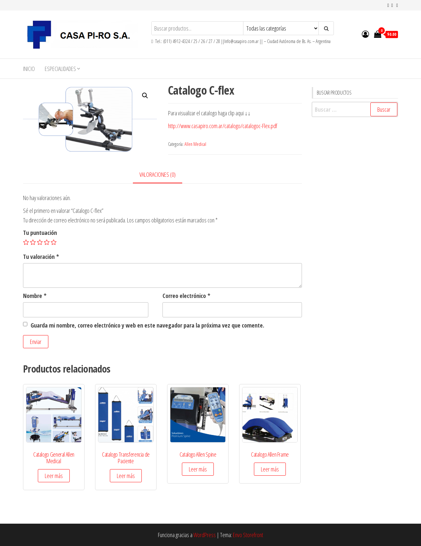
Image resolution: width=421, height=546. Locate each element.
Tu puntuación (40, 233)
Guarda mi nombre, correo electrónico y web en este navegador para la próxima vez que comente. (147, 325)
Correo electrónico (186, 296)
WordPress (204, 535)
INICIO (29, 69)
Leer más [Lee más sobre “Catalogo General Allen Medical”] (54, 476)
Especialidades (60, 69)
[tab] (162, 175)
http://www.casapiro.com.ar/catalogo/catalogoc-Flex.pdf (222, 126)
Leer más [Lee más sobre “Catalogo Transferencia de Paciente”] (126, 476)
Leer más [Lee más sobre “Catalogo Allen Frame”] (270, 469)
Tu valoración (41, 257)
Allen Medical (195, 144)
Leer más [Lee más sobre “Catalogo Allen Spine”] (198, 469)
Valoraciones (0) (157, 174)
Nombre (34, 296)
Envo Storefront (248, 535)
